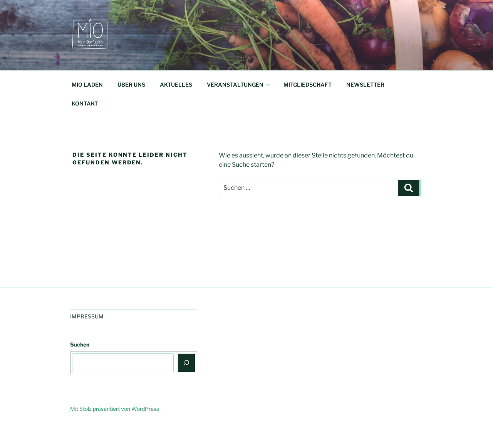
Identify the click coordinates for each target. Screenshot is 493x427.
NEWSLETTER (365, 84)
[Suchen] (186, 362)
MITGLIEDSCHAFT (307, 84)
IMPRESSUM (87, 316)
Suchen (79, 344)
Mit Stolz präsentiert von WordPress (114, 408)
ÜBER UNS (131, 84)
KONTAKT (85, 103)
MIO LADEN (87, 84)
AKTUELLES (176, 84)
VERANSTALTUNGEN (239, 84)
